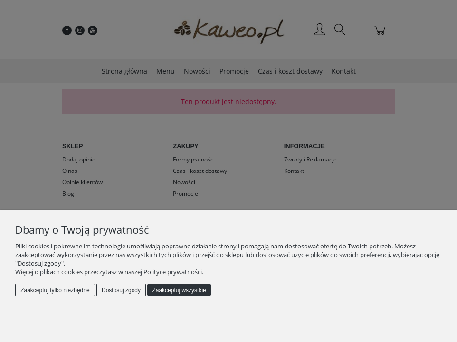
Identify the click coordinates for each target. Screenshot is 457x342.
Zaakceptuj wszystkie (179, 290)
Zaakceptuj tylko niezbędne (54, 290)
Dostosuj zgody (121, 290)
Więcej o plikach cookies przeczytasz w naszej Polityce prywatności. (109, 271)
